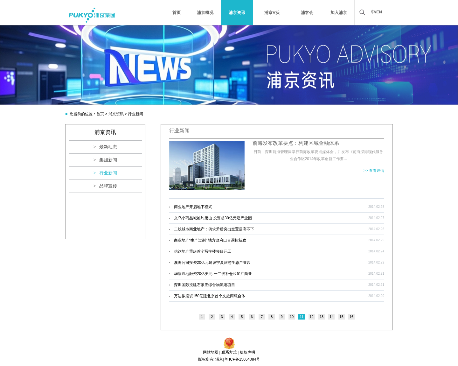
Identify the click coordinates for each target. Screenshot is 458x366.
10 (292, 317)
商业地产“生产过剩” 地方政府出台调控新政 (210, 240)
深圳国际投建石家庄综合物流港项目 (204, 285)
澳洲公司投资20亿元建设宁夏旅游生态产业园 (212, 262)
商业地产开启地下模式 (193, 207)
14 (331, 317)
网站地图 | (211, 352)
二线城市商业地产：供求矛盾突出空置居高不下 (214, 229)
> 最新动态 (105, 146)
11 (301, 317)
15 (342, 317)
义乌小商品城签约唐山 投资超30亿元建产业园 (213, 218)
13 (321, 317)
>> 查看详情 (374, 170)
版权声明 (247, 352)
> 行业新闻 (105, 173)
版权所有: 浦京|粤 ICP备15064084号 (229, 359)
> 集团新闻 (105, 160)
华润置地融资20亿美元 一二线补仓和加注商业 (213, 273)
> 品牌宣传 (105, 186)
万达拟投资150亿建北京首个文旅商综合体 (209, 296)
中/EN (376, 12)
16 (351, 317)
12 (312, 317)
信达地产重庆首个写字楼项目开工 (202, 251)
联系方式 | (230, 352)
